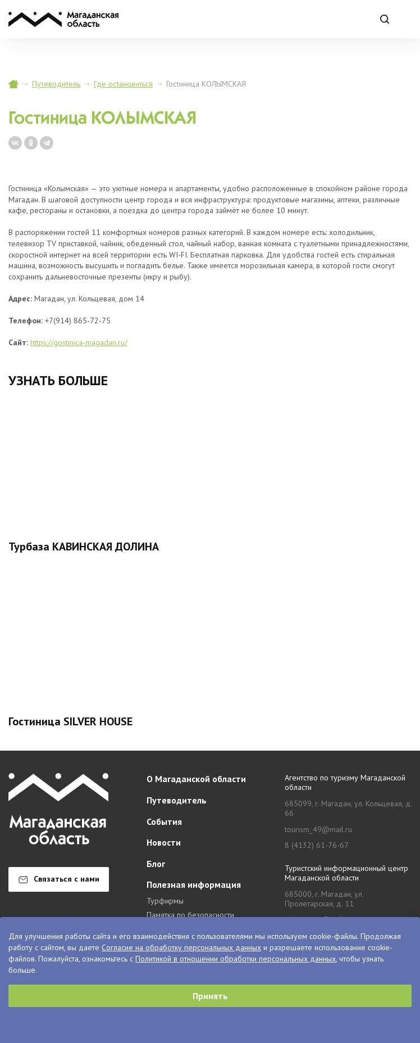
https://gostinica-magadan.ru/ (78, 342)
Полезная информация (194, 884)
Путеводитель (56, 84)
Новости (164, 842)
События (164, 821)
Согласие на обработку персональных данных (181, 947)
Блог (156, 863)
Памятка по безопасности (190, 915)
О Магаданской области (196, 778)
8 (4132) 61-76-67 (317, 845)
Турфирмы (165, 901)
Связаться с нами (59, 879)
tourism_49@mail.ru (318, 829)
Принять (210, 995)
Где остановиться (123, 84)
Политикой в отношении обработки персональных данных (235, 959)
